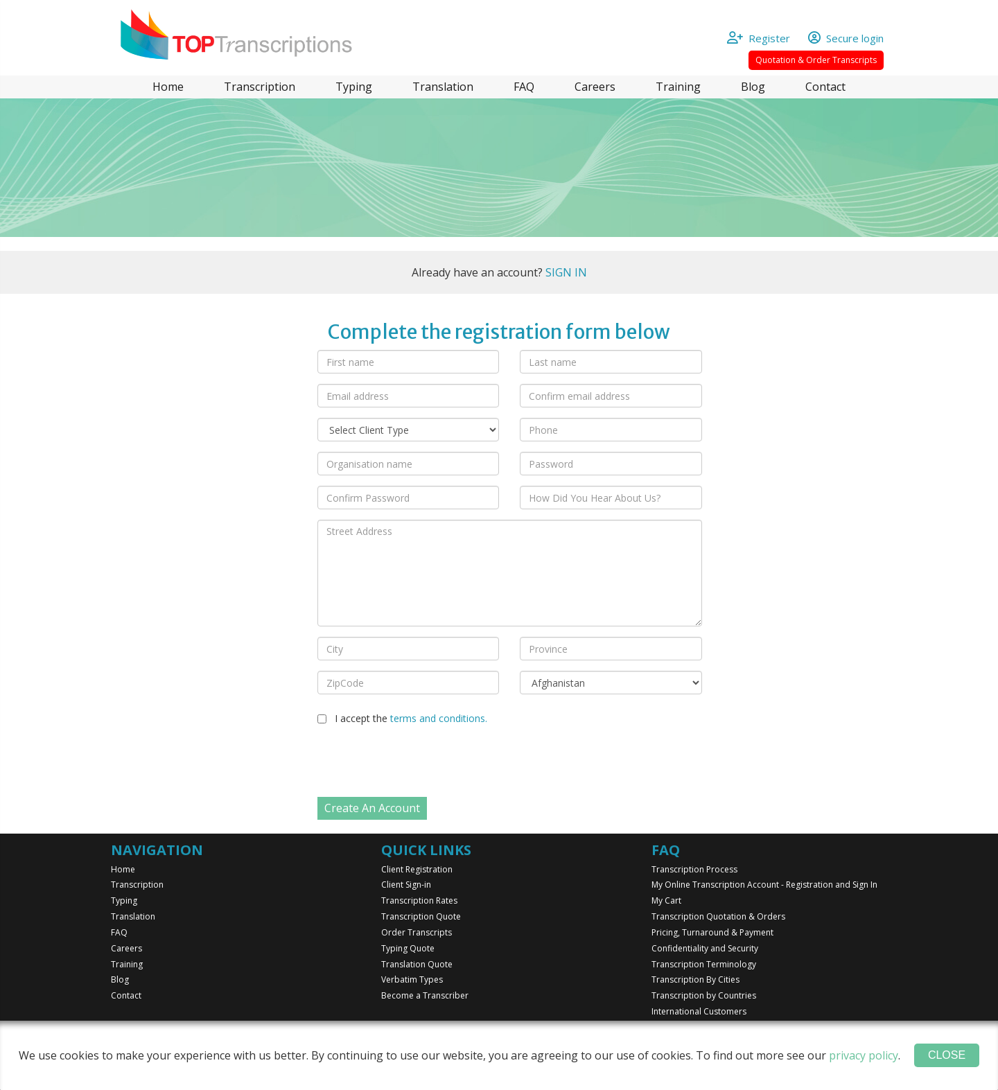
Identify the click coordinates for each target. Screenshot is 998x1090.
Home (168, 86)
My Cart (666, 900)
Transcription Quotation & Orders (718, 916)
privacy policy (863, 1055)
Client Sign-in (406, 884)
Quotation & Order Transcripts (816, 60)
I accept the (411, 718)
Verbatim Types (412, 979)
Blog (753, 86)
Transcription (259, 86)
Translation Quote (417, 964)
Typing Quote (408, 948)
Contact (825, 86)
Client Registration (417, 869)
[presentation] (422, 763)
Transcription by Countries (703, 995)
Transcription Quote (421, 916)
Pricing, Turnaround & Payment (712, 932)
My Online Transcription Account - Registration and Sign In (764, 884)
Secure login (846, 38)
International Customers (698, 1011)
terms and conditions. (438, 718)
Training (678, 86)
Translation (442, 86)
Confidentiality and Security (704, 948)
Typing (353, 86)
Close (946, 1055)
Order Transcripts (416, 932)
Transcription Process (694, 869)
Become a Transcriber (425, 995)
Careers (595, 86)
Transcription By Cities (695, 979)
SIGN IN (566, 272)
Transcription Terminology (703, 964)
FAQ (524, 86)
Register (765, 38)
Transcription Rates (419, 900)
